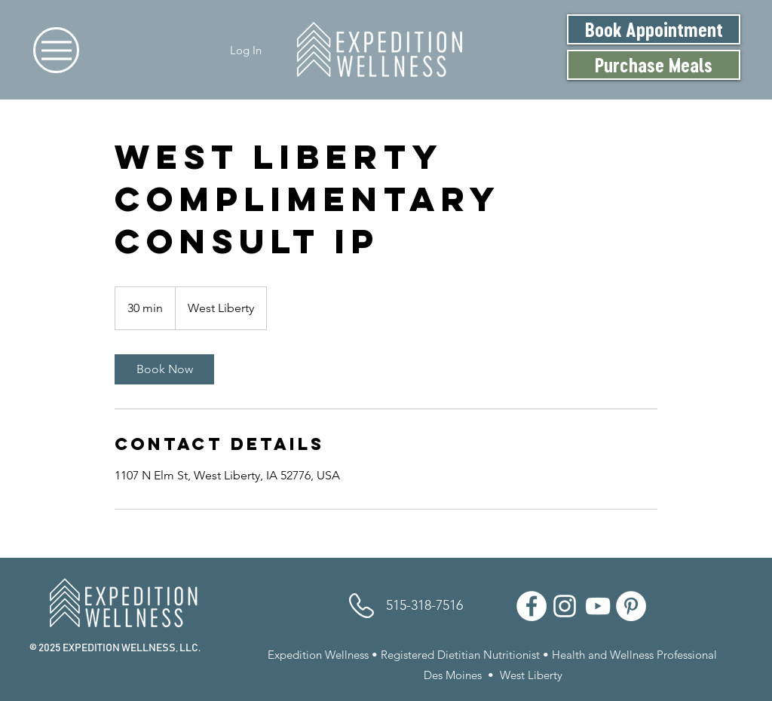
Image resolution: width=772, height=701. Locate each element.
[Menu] (56, 50)
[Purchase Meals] (653, 65)
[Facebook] (531, 606)
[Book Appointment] (653, 29)
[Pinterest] (631, 606)
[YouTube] (598, 606)
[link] (164, 369)
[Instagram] (565, 606)
